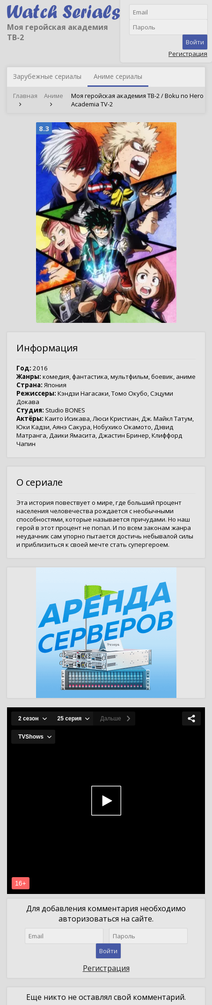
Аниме (53, 95)
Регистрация (187, 53)
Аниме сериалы (118, 76)
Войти (195, 42)
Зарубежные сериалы (47, 76)
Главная (25, 95)
